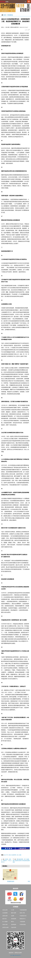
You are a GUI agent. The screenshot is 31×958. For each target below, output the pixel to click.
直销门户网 (22, 912)
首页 (4, 15)
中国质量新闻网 (23, 910)
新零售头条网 (5, 927)
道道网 (12, 915)
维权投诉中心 (23, 918)
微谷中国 (4, 918)
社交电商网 (4, 912)
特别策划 (10, 15)
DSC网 (12, 910)
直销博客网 (13, 924)
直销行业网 (4, 924)
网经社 (12, 921)
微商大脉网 (13, 912)
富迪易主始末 (16, 881)
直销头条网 (4, 910)
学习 (7, 855)
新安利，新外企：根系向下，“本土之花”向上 (6, 861)
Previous (3, 876)
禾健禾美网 (13, 927)
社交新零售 (13, 855)
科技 (10, 855)
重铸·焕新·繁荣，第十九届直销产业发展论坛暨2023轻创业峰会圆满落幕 (21, 861)
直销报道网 (13, 918)
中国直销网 (22, 921)
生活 (5, 855)
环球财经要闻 (23, 924)
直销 (20, 855)
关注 (18, 855)
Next (28, 876)
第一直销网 (4, 921)
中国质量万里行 (23, 915)
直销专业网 (4, 915)
